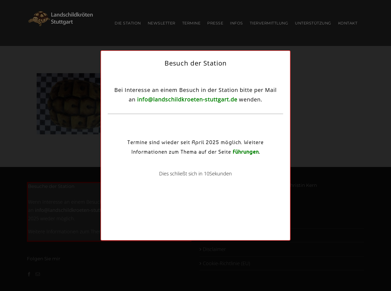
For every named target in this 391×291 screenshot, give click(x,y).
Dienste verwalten (145, 152)
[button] (258, 110)
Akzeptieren (149, 167)
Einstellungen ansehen (237, 167)
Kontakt (226, 181)
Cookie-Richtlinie (171, 181)
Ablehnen (191, 167)
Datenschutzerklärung (202, 181)
